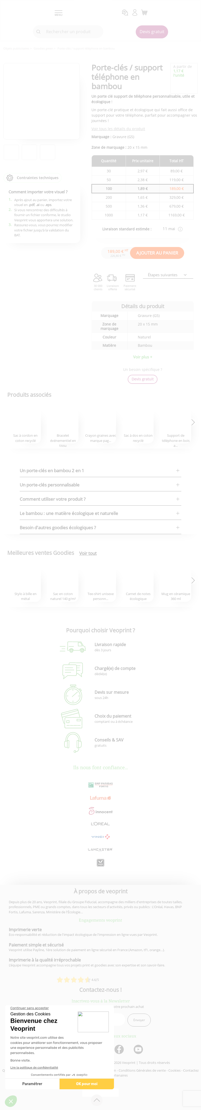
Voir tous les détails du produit (118, 128)
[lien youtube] (139, 1049)
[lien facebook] (119, 1049)
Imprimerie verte (25, 929)
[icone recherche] (38, 31)
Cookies (174, 1070)
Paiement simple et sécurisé (36, 945)
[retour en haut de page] (97, 1100)
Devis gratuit (152, 31)
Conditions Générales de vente (142, 1070)
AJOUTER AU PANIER (157, 253)
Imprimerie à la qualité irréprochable (45, 960)
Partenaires (119, 1075)
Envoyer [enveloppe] (139, 1020)
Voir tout (88, 553)
